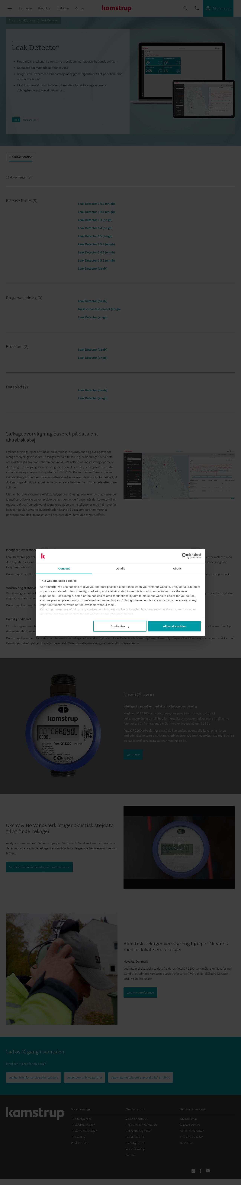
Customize (120, 626)
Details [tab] (120, 568)
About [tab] (177, 568)
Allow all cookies (174, 626)
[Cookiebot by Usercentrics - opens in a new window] (184, 556)
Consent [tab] (64, 568)
